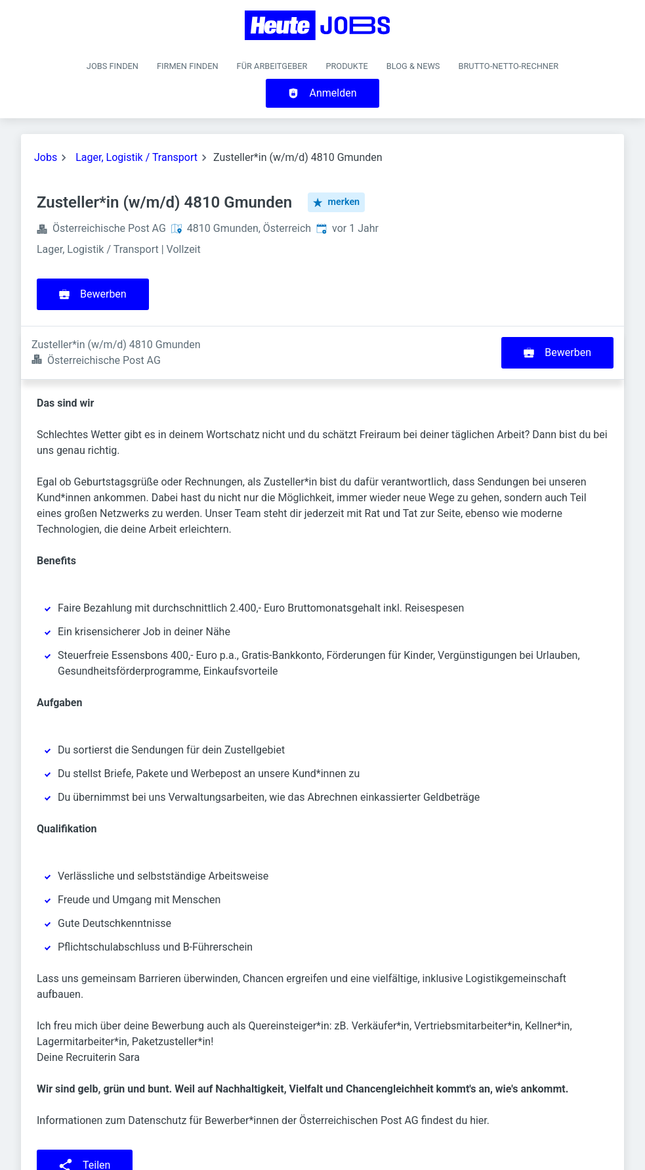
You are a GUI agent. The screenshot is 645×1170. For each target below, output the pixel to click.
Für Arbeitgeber (272, 66)
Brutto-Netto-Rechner (508, 66)
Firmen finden (187, 66)
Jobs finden (112, 66)
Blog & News (413, 66)
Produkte (346, 66)
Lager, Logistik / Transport (136, 157)
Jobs (45, 157)
